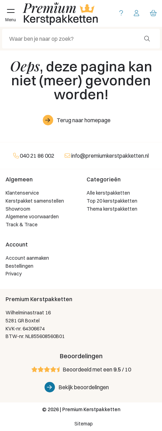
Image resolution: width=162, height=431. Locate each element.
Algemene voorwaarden (32, 216)
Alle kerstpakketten (108, 193)
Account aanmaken (27, 258)
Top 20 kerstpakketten (112, 201)
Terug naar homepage (84, 120)
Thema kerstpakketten (112, 209)
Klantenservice (22, 193)
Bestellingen (19, 266)
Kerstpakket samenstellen (35, 201)
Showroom (18, 209)
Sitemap (83, 424)
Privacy (14, 274)
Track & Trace (22, 224)
